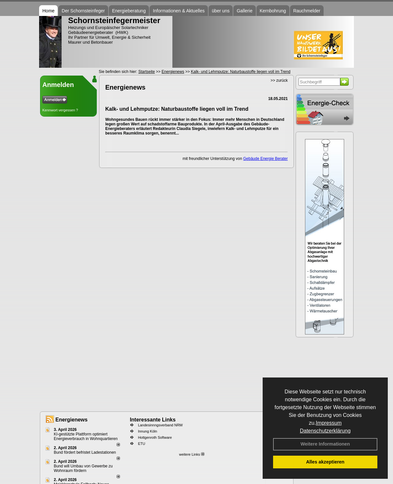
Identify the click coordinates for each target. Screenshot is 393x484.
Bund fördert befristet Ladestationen (85, 452)
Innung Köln (147, 431)
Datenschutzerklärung (325, 431)
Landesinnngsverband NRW (160, 425)
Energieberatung (129, 10)
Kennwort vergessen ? (60, 110)
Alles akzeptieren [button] (325, 461)
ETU (141, 444)
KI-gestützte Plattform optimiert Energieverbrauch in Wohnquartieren (86, 436)
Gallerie (244, 10)
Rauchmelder (306, 10)
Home (48, 10)
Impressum (329, 423)
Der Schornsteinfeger (83, 10)
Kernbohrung (273, 10)
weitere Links (191, 454)
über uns (220, 10)
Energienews (71, 419)
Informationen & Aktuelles (179, 10)
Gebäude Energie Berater (265, 158)
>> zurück (279, 80)
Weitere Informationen (325, 444)
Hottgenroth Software (155, 437)
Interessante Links (153, 419)
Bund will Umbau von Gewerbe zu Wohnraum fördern (83, 468)
